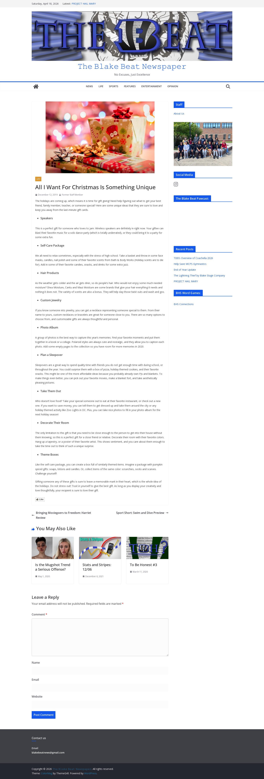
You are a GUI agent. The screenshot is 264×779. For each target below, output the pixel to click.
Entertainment (151, 86)
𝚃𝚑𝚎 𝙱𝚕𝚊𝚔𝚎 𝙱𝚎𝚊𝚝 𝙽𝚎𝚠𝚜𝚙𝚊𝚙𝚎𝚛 (132, 66)
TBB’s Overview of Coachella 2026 (194, 258)
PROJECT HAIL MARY (84, 3)
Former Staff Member (72, 194)
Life (101, 86)
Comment (39, 614)
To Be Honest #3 (143, 564)
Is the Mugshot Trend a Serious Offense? (52, 567)
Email (35, 680)
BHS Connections (184, 304)
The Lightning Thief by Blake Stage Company (199, 275)
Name (36, 663)
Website (37, 696)
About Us (179, 113)
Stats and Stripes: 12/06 (97, 567)
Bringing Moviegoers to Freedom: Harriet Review (61, 515)
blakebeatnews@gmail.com (48, 752)
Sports (113, 86)
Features (130, 86)
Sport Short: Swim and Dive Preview (142, 513)
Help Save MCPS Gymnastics (190, 264)
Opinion (172, 86)
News (89, 86)
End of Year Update (185, 269)
